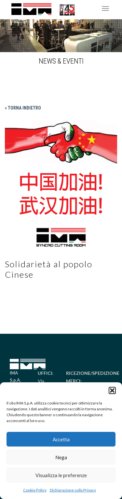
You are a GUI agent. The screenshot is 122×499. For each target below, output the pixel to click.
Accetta (61, 439)
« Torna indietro (23, 107)
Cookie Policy (35, 490)
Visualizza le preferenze (61, 475)
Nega (61, 457)
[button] (112, 390)
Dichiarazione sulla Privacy (73, 490)
